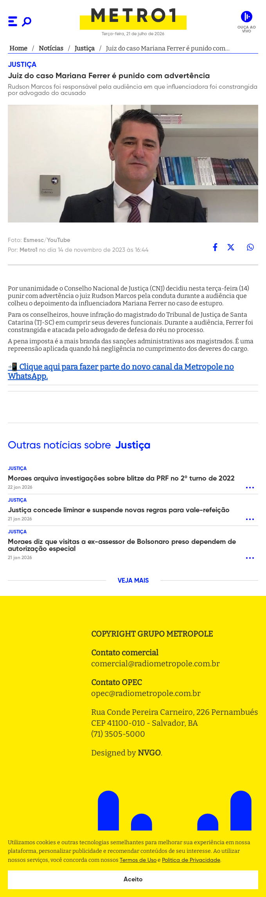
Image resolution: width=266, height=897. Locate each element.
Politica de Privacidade (191, 860)
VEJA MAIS (133, 581)
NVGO (149, 752)
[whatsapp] (250, 247)
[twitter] (231, 247)
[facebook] (215, 247)
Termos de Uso (138, 860)
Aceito (133, 880)
